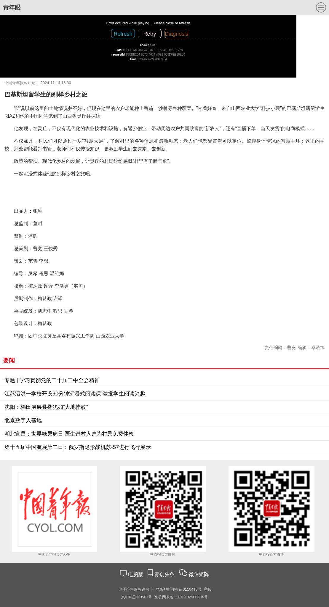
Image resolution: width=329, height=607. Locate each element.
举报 (208, 589)
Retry (149, 34)
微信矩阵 (199, 574)
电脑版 (135, 574)
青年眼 (12, 7)
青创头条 (165, 574)
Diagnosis (176, 34)
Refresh (123, 34)
